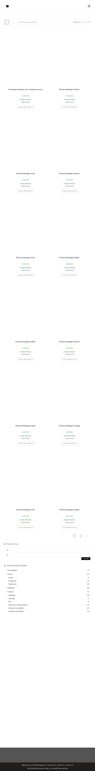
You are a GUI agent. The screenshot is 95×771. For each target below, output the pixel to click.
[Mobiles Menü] (89, 6)
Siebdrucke (12, 584)
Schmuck (10, 592)
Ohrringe (11, 598)
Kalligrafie (10, 588)
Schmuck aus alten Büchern (18, 605)
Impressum (69, 765)
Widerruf (61, 765)
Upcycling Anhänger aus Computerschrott (25, 89)
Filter (86, 558)
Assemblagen (12, 570)
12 (82, 22)
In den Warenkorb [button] (25, 107)
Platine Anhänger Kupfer (69, 257)
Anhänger (11, 595)
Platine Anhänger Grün (25, 173)
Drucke (10, 574)
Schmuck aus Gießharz (16, 608)
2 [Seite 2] (80, 535)
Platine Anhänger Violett (69, 89)
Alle (88, 22)
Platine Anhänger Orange (69, 426)
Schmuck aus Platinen (16, 611)
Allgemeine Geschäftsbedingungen (33, 765)
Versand (27, 102)
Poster (10, 578)
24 (85, 22)
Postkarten (12, 581)
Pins (9, 602)
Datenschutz (51, 765)
